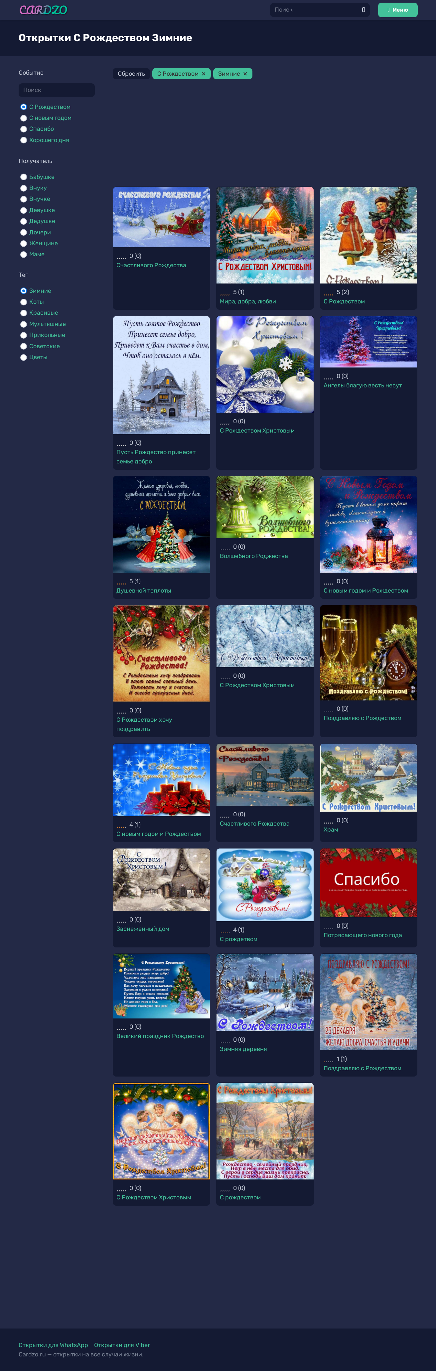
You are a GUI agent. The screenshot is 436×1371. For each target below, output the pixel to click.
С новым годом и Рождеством (366, 590)
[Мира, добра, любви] (265, 235)
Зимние (40, 290)
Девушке (42, 210)
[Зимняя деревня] (265, 992)
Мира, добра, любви (248, 301)
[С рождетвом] (265, 884)
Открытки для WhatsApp (53, 1345)
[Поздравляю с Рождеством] (368, 652)
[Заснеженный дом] (161, 879)
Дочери (40, 232)
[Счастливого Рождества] (161, 217)
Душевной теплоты (143, 590)
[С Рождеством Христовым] (265, 364)
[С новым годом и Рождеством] (368, 524)
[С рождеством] (265, 1131)
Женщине (43, 243)
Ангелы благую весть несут (363, 385)
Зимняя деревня (243, 1049)
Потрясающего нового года (363, 935)
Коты (36, 301)
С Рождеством (50, 107)
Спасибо (41, 128)
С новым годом (50, 117)
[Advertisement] (265, 134)
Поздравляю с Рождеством (362, 718)
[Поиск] (320, 10)
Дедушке (42, 221)
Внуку (38, 188)
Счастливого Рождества (151, 265)
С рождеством (240, 1197)
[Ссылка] (43, 10)
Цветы (38, 357)
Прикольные (47, 335)
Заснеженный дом (142, 928)
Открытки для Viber (122, 1345)
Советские (44, 346)
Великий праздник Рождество (160, 1036)
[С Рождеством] (368, 235)
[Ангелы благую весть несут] (368, 342)
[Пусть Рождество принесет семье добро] (161, 375)
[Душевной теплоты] (161, 524)
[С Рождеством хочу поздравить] (161, 653)
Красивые (43, 312)
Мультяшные (47, 324)
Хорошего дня (49, 140)
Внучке (39, 198)
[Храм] (368, 778)
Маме (37, 254)
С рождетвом (238, 939)
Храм (331, 829)
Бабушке (42, 177)
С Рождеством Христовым (257, 430)
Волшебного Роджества (254, 556)
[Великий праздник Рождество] (161, 986)
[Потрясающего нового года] (368, 882)
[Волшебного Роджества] (265, 507)
